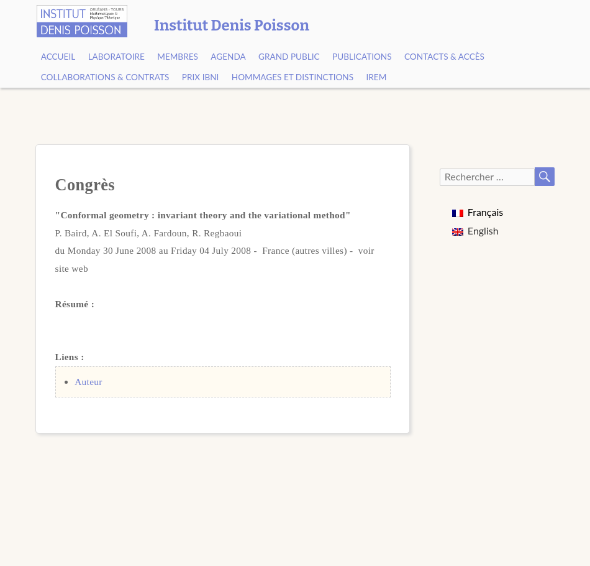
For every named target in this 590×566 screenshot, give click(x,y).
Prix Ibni (200, 77)
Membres (177, 57)
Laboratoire (116, 57)
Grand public (289, 57)
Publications (362, 57)
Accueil (58, 57)
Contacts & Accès (444, 57)
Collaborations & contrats (105, 77)
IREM (376, 77)
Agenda (228, 57)
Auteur (88, 381)
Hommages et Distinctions (292, 77)
